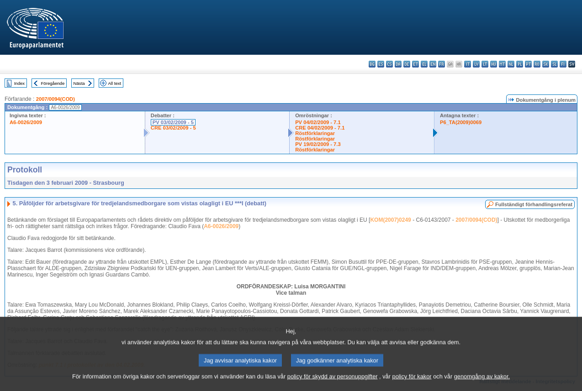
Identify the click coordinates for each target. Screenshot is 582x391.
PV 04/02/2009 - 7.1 (318, 122)
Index (19, 83)
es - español (380, 64)
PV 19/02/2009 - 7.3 (318, 144)
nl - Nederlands (511, 64)
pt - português (528, 64)
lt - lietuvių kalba (484, 64)
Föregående (53, 83)
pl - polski (519, 64)
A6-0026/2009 (26, 122)
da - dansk (398, 64)
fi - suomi (563, 64)
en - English (432, 64)
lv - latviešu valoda (476, 64)
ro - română (537, 64)
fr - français (441, 64)
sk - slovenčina (545, 64)
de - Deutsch (406, 64)
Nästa (79, 83)
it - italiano (467, 64)
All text (114, 83)
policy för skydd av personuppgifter (332, 382)
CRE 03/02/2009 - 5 (173, 127)
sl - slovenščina (554, 64)
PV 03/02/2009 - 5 (173, 122)
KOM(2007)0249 (390, 220)
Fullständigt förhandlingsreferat (533, 204)
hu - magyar (493, 64)
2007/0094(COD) (55, 99)
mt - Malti (502, 64)
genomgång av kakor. (482, 382)
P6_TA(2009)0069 (460, 122)
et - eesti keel (415, 64)
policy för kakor (412, 382)
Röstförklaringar (315, 133)
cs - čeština (389, 64)
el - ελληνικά (424, 64)
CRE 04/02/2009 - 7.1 (319, 127)
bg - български (372, 64)
